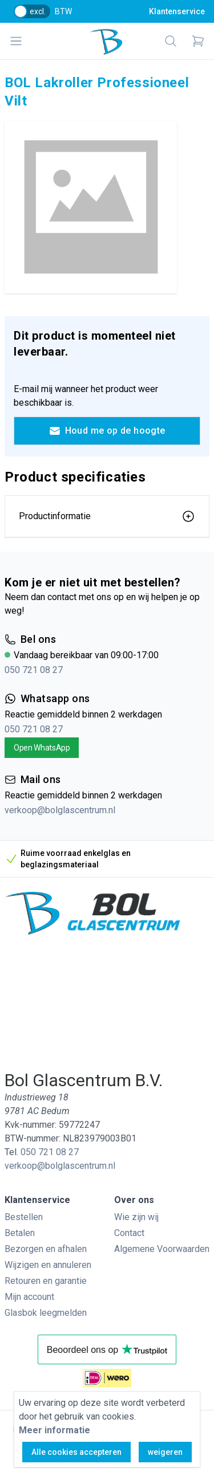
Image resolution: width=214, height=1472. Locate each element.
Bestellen (24, 1217)
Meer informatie (54, 1430)
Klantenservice (177, 11)
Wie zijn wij (136, 1217)
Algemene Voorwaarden (161, 1248)
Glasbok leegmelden (46, 1312)
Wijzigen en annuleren (48, 1264)
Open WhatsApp (42, 747)
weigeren (165, 1452)
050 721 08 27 (34, 669)
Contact (129, 1233)
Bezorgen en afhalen (46, 1248)
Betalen (20, 1233)
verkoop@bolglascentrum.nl (60, 810)
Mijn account (29, 1296)
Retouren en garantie (46, 1280)
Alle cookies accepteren (76, 1452)
